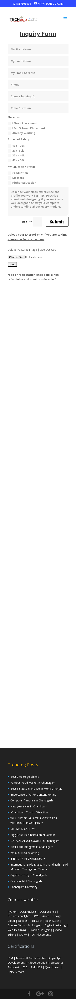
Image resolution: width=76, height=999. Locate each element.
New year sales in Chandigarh (28, 806)
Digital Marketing (55, 925)
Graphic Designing (40, 930)
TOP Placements (40, 934)
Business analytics (19, 916)
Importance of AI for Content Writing (33, 794)
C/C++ (23, 934)
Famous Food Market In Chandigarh (32, 782)
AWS (36, 916)
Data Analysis (28, 911)
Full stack (36, 921)
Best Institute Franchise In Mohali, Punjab (36, 788)
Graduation (18, 173)
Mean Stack (51, 921)
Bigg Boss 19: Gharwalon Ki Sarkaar (32, 835)
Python (12, 911)
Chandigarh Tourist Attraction (29, 812)
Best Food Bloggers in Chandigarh (31, 847)
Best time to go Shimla (24, 776)
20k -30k (16, 151)
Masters (16, 178)
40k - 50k (16, 160)
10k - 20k (16, 146)
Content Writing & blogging (25, 925)
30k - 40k (16, 155)
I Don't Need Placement (26, 128)
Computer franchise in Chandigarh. (31, 800)
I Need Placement (22, 123)
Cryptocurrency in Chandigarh (29, 875)
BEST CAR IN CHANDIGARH (27, 858)
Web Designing (17, 930)
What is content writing (25, 853)
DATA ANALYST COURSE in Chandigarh (34, 841)
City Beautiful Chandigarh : (26, 881)
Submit (57, 221)
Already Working (21, 133)
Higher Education (22, 183)
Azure (45, 916)
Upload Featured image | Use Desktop (32, 249)
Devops (23, 921)
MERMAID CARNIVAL (23, 829)
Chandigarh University (23, 887)
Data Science (48, 911)
